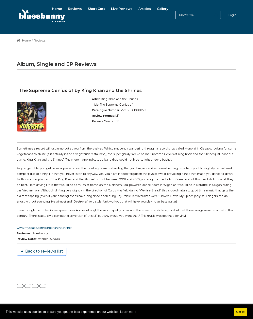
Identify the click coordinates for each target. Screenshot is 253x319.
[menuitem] (57, 8)
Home (24, 40)
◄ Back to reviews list (41, 251)
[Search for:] (198, 15)
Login (232, 15)
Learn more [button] (128, 311)
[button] (212, 15)
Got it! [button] (240, 311)
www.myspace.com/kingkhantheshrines (44, 228)
